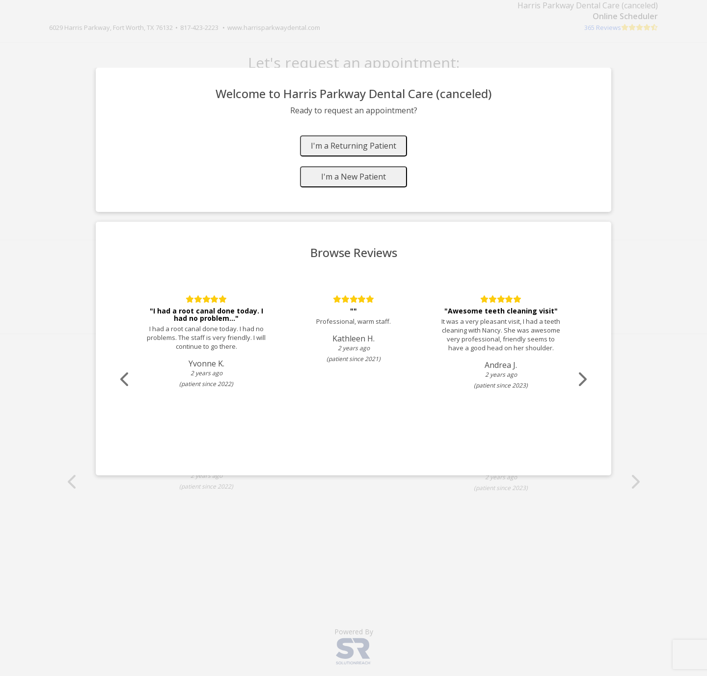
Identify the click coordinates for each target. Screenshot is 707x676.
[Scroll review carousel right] (582, 379)
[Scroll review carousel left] (125, 379)
